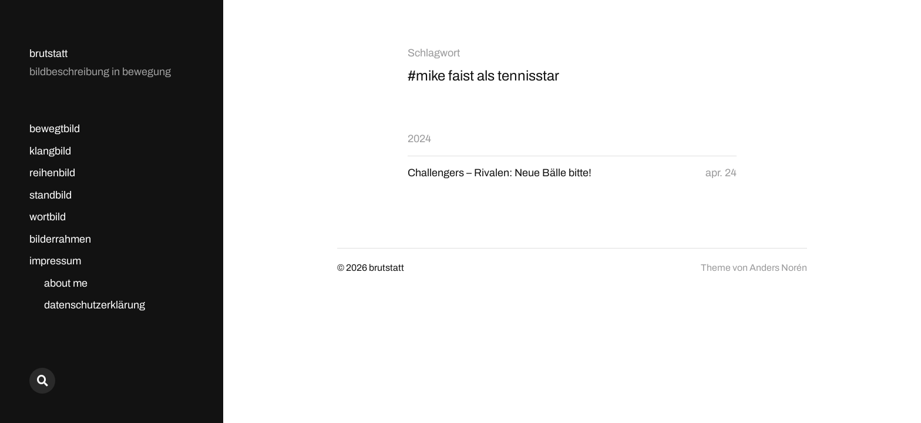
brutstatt (48, 53)
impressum (55, 261)
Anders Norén (778, 268)
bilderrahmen (60, 239)
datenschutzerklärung (94, 305)
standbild (50, 195)
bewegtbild (54, 129)
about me (66, 283)
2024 (419, 139)
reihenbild (52, 173)
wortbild (47, 217)
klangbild (50, 151)
